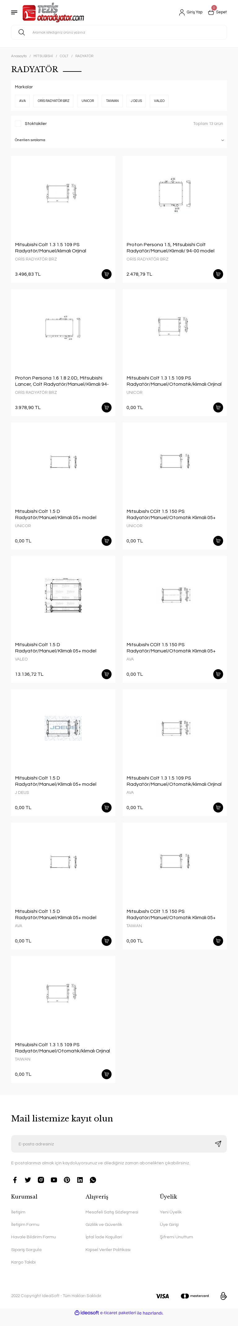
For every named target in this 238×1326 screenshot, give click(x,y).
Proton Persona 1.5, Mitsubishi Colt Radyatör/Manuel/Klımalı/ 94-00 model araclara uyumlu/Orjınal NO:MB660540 (170, 248)
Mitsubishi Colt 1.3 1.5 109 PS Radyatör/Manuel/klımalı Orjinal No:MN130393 (50, 248)
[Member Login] (188, 12)
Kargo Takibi (23, 1270)
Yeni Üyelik (171, 1220)
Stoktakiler (36, 124)
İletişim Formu (25, 1233)
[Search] (119, 32)
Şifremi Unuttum (176, 1245)
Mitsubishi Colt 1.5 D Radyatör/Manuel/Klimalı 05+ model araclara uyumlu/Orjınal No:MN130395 (57, 517)
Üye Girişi (169, 1233)
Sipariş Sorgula (26, 1258)
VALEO (21, 663)
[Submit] (218, 1152)
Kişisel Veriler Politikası (108, 1258)
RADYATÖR (84, 56)
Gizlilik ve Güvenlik (104, 1233)
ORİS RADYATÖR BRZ (36, 259)
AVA (130, 663)
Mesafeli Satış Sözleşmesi (112, 1220)
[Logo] (53, 12)
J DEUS (22, 797)
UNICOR (134, 394)
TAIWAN (134, 932)
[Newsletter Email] (119, 1152)
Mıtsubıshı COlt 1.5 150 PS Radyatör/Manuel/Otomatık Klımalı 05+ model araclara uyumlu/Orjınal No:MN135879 (171, 517)
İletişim (18, 1220)
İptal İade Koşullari (104, 1245)
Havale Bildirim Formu (33, 1245)
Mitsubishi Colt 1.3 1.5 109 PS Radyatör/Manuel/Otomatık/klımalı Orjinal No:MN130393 (174, 383)
